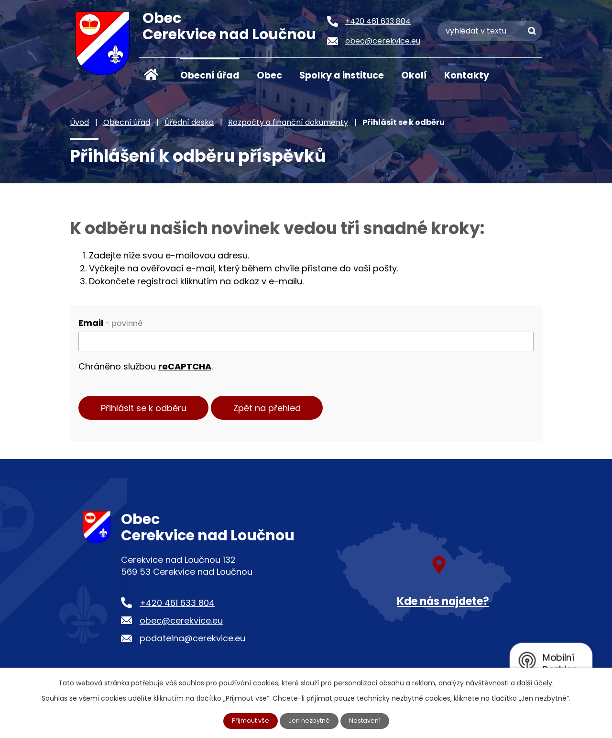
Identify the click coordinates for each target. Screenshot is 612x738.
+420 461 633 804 (177, 607)
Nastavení (368, 720)
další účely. (535, 682)
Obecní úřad (210, 75)
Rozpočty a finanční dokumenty (288, 122)
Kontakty (466, 75)
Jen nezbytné (310, 720)
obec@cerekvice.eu (181, 625)
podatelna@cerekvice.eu (192, 643)
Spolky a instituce (341, 75)
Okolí (414, 75)
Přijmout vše (247, 720)
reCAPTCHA (184, 366)
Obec (269, 75)
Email (110, 323)
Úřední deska (189, 122)
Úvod (151, 74)
